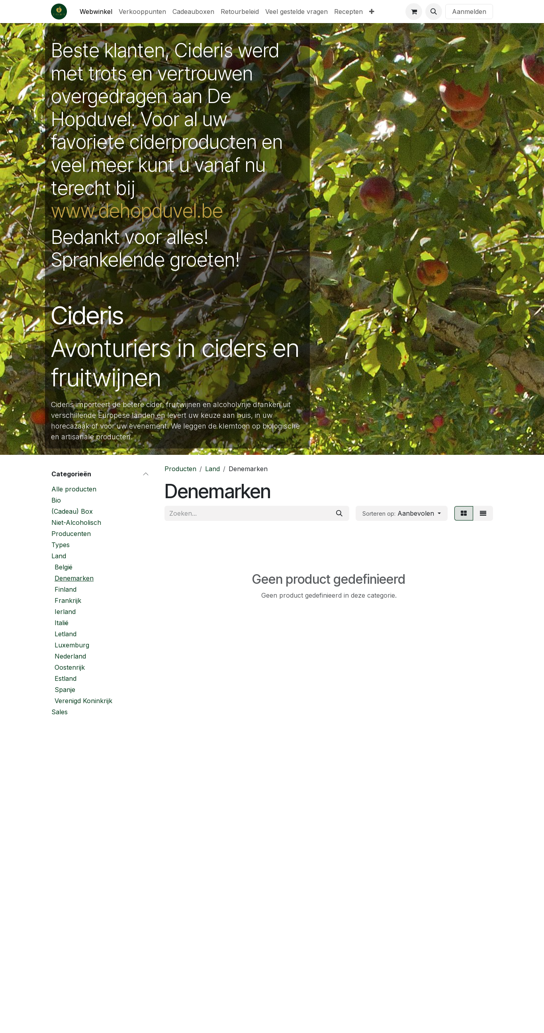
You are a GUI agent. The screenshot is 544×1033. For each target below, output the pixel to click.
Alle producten (73, 489)
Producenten (71, 534)
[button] (433, 11)
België (63, 567)
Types (60, 545)
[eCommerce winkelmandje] (413, 11)
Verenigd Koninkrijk (83, 701)
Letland (65, 634)
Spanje (65, 690)
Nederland (70, 656)
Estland (65, 678)
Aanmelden (469, 12)
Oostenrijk (70, 667)
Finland (65, 589)
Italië (61, 623)
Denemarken (74, 578)
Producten (180, 469)
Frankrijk (68, 600)
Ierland (65, 612)
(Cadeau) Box (72, 511)
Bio (56, 500)
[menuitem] (95, 11)
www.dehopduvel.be (137, 210)
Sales (59, 712)
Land (58, 556)
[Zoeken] (339, 513)
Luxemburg (72, 645)
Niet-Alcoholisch (76, 522)
